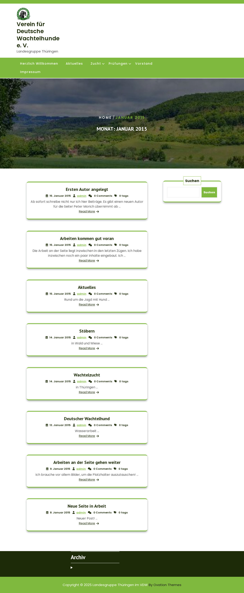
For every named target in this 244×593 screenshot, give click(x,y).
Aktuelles (74, 64)
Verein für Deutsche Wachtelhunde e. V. (38, 34)
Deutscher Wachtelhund (87, 421)
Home (105, 117)
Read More (86, 207)
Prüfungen (118, 64)
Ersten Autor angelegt (86, 193)
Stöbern (87, 334)
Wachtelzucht (87, 377)
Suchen (192, 184)
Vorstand (144, 64)
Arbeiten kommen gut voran (86, 242)
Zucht (96, 64)
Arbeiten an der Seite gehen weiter (87, 465)
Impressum (30, 72)
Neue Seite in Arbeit (87, 509)
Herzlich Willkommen (39, 64)
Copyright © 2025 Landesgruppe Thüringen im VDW (122, 584)
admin (83, 197)
